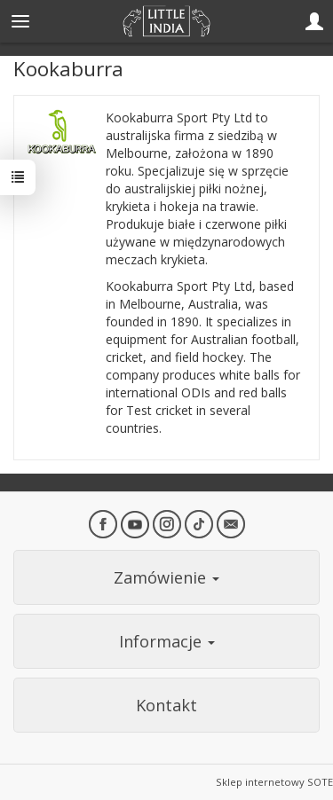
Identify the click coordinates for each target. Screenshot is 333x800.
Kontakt (166, 705)
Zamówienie (166, 577)
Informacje (167, 641)
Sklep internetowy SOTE (274, 781)
